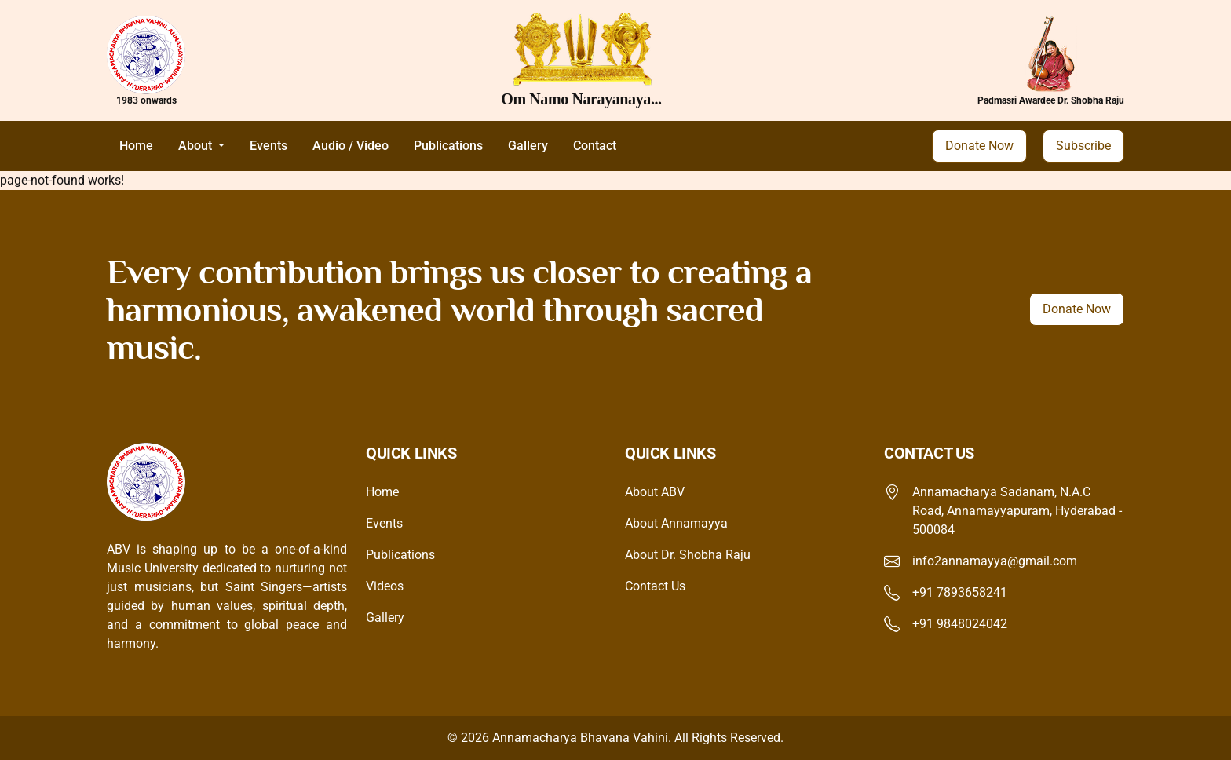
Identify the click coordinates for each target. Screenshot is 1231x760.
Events (268, 145)
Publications (448, 145)
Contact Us (655, 586)
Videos (385, 586)
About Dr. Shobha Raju (688, 554)
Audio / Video (350, 145)
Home (136, 145)
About (196, 145)
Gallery (528, 145)
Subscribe (1083, 145)
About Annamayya (676, 523)
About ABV (655, 491)
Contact (594, 145)
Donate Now (979, 145)
